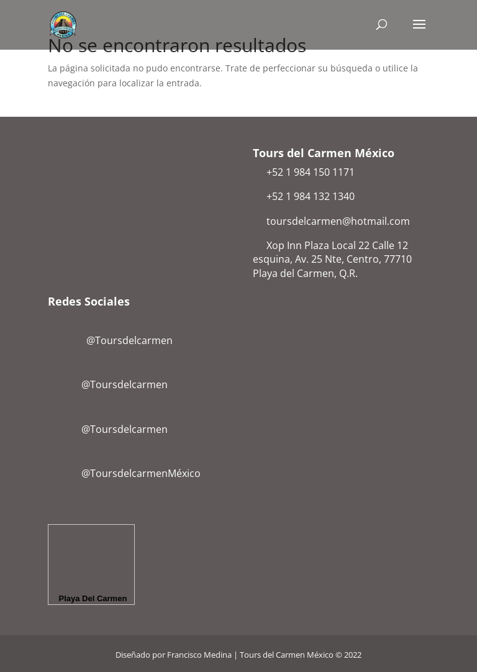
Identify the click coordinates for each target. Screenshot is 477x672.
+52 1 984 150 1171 (310, 172)
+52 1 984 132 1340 (310, 196)
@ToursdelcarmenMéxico (141, 473)
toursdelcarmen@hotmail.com (338, 221)
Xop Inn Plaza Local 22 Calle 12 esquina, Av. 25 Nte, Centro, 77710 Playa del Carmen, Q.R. (332, 259)
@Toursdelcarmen (113, 340)
